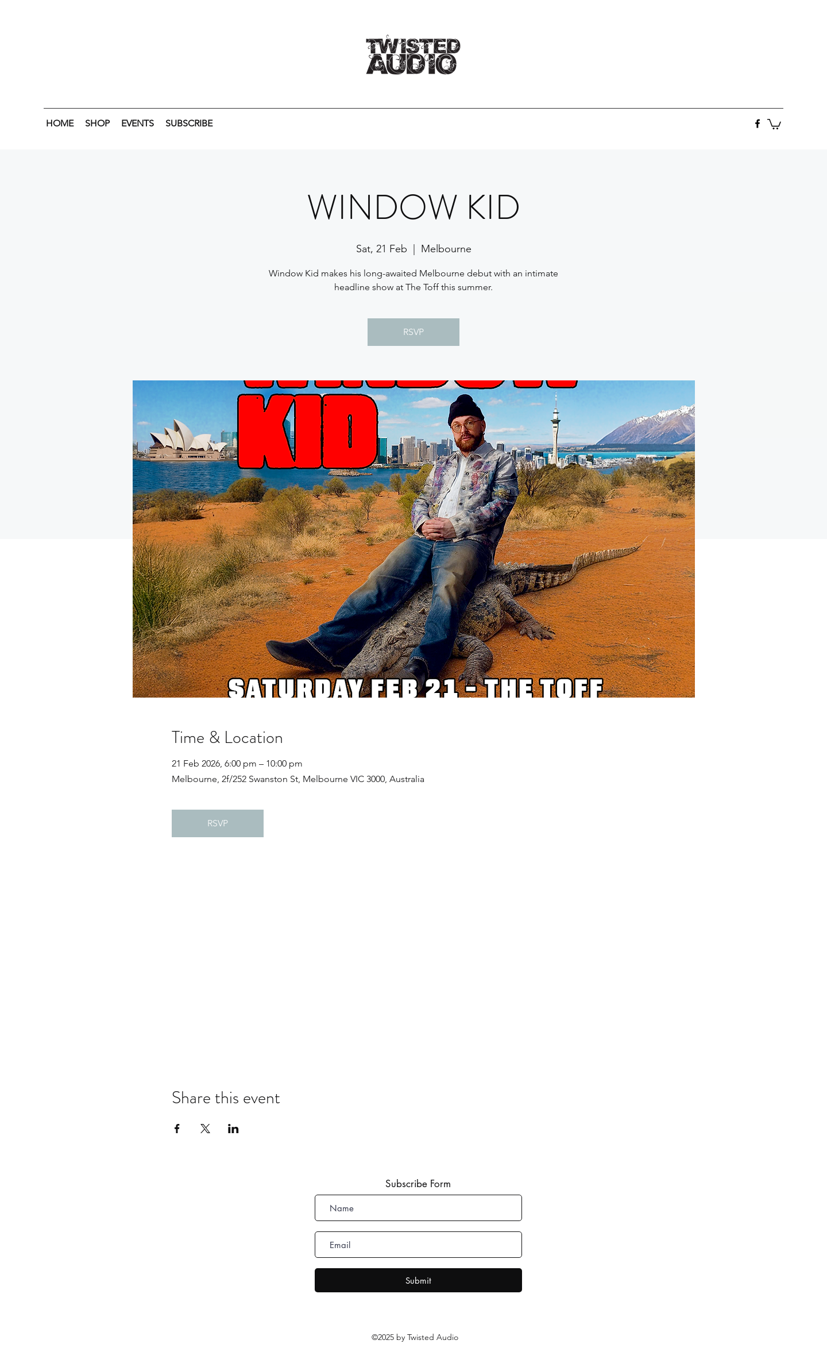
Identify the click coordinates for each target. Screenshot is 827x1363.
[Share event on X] (205, 1128)
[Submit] (418, 1280)
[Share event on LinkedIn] (233, 1128)
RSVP (413, 331)
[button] (774, 123)
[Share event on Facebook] (177, 1128)
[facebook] (757, 123)
